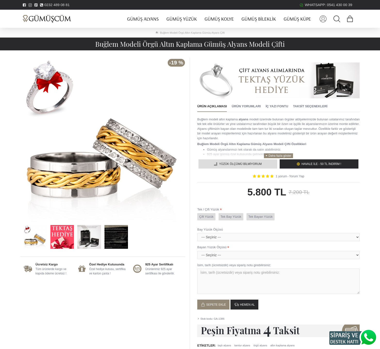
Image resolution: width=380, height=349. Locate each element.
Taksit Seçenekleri (310, 106)
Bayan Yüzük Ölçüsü (211, 247)
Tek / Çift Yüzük (208, 209)
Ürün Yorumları (246, 106)
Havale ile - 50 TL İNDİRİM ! (321, 164)
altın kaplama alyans (282, 345)
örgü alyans (260, 345)
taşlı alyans (224, 345)
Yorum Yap (296, 176)
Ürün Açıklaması (212, 106)
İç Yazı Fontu (277, 106)
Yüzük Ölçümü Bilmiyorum (240, 164)
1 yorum (281, 176)
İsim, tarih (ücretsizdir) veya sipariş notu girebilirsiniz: (234, 265)
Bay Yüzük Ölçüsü (210, 229)
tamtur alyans (242, 345)
